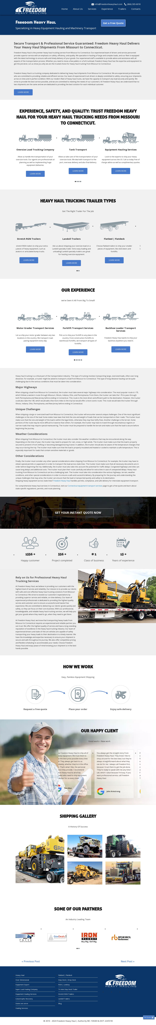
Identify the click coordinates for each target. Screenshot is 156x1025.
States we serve (22, 1003)
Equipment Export (22, 985)
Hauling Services (22, 1008)
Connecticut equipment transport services (85, 486)
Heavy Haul (20, 975)
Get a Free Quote (113, 23)
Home (64, 9)
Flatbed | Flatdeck (65, 975)
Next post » (127, 961)
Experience (107, 9)
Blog (60, 1003)
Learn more (23, 92)
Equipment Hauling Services (26, 994)
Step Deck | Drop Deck (67, 980)
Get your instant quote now (78, 513)
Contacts (135, 9)
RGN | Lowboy (64, 985)
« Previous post (31, 961)
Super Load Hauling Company (27, 989)
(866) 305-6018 (133, 4)
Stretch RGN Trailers (66, 994)
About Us (78, 9)
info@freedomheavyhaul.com (108, 4)
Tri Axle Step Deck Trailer (67, 989)
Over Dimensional (22, 980)
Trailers (122, 9)
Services (92, 9)
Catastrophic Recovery (24, 999)
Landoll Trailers (64, 999)
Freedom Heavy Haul (61, 481)
